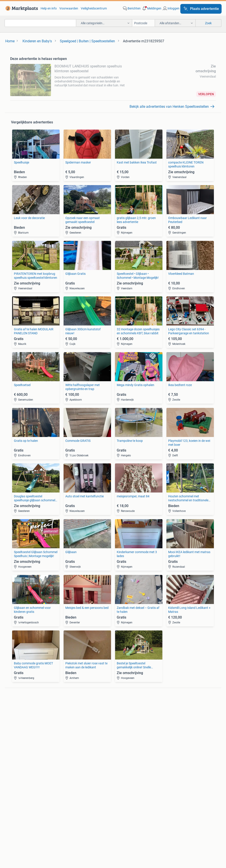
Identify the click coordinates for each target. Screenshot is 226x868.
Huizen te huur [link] (71, 753)
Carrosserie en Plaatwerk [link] (130, 716)
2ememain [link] (165, 827)
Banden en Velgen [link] (125, 710)
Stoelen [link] (15, 759)
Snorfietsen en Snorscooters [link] (183, 729)
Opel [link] (65, 716)
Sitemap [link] (186, 827)
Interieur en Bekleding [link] (127, 729)
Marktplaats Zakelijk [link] (44, 806)
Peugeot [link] (67, 723)
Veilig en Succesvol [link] (82, 806)
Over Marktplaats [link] (46, 827)
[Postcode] (143, 23)
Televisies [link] (16, 729)
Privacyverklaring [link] (171, 806)
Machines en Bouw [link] (177, 759)
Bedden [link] (15, 753)
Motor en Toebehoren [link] (127, 723)
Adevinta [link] (120, 827)
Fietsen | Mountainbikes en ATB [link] (185, 723)
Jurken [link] (117, 746)
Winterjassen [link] (122, 766)
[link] (21, 8)
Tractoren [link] (171, 766)
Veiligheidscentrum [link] (94, 8)
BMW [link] (65, 710)
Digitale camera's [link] (21, 710)
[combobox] (40, 23)
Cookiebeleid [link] (202, 806)
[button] (151, 8)
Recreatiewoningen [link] (75, 766)
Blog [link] (17, 806)
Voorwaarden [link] (68, 8)
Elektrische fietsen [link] (176, 710)
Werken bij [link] (75, 827)
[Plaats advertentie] (201, 9)
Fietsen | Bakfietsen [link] (177, 716)
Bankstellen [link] (18, 746)
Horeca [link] (169, 746)
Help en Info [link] (113, 806)
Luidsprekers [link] (19, 716)
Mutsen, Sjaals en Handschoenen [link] (135, 753)
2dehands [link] (142, 827)
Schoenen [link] (119, 759)
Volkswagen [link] (70, 729)
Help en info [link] (49, 8)
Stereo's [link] (15, 723)
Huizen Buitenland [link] (74, 759)
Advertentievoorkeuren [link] (113, 815)
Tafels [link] (14, 766)
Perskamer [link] (98, 827)
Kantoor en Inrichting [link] (178, 753)
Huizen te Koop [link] (72, 746)
